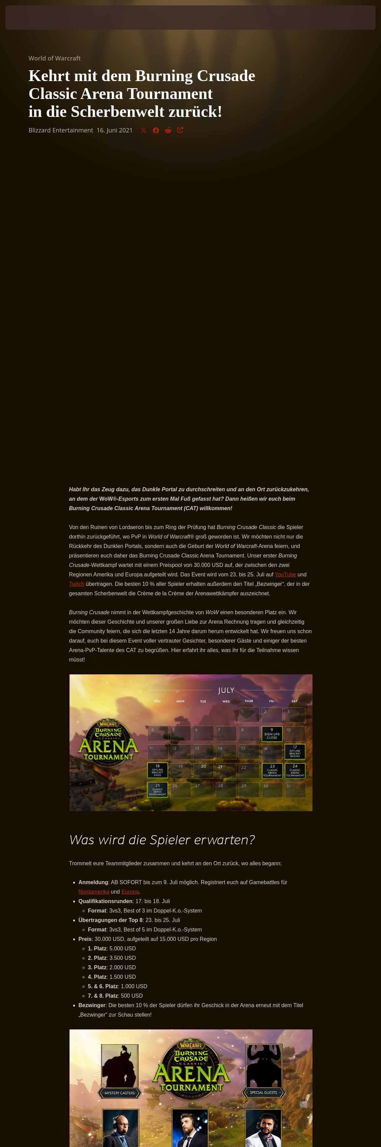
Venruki (153, 874)
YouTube (285, 256)
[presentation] (25, 17)
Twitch (76, 266)
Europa (130, 573)
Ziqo (170, 874)
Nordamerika (94, 573)
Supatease (128, 874)
